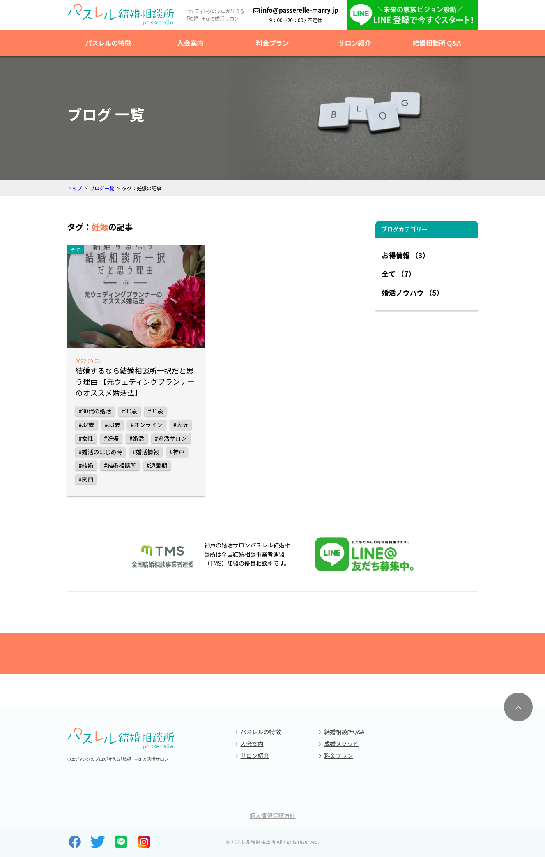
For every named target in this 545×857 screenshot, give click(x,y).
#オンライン (147, 424)
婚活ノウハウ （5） (413, 292)
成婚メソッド (341, 743)
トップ (74, 188)
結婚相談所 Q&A (436, 43)
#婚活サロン (171, 438)
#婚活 (136, 438)
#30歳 (129, 411)
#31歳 (155, 411)
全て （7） (399, 273)
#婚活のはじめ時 (100, 452)
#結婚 (86, 465)
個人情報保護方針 (273, 815)
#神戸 (177, 452)
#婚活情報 (146, 452)
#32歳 (86, 424)
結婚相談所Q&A (344, 732)
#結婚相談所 (120, 465)
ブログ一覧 (102, 188)
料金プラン (272, 43)
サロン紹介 (354, 43)
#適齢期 (157, 465)
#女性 (86, 438)
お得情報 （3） (406, 255)
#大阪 (180, 424)
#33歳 (112, 424)
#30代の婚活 (95, 411)
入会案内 (190, 43)
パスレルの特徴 (108, 43)
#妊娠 (111, 438)
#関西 (86, 479)
